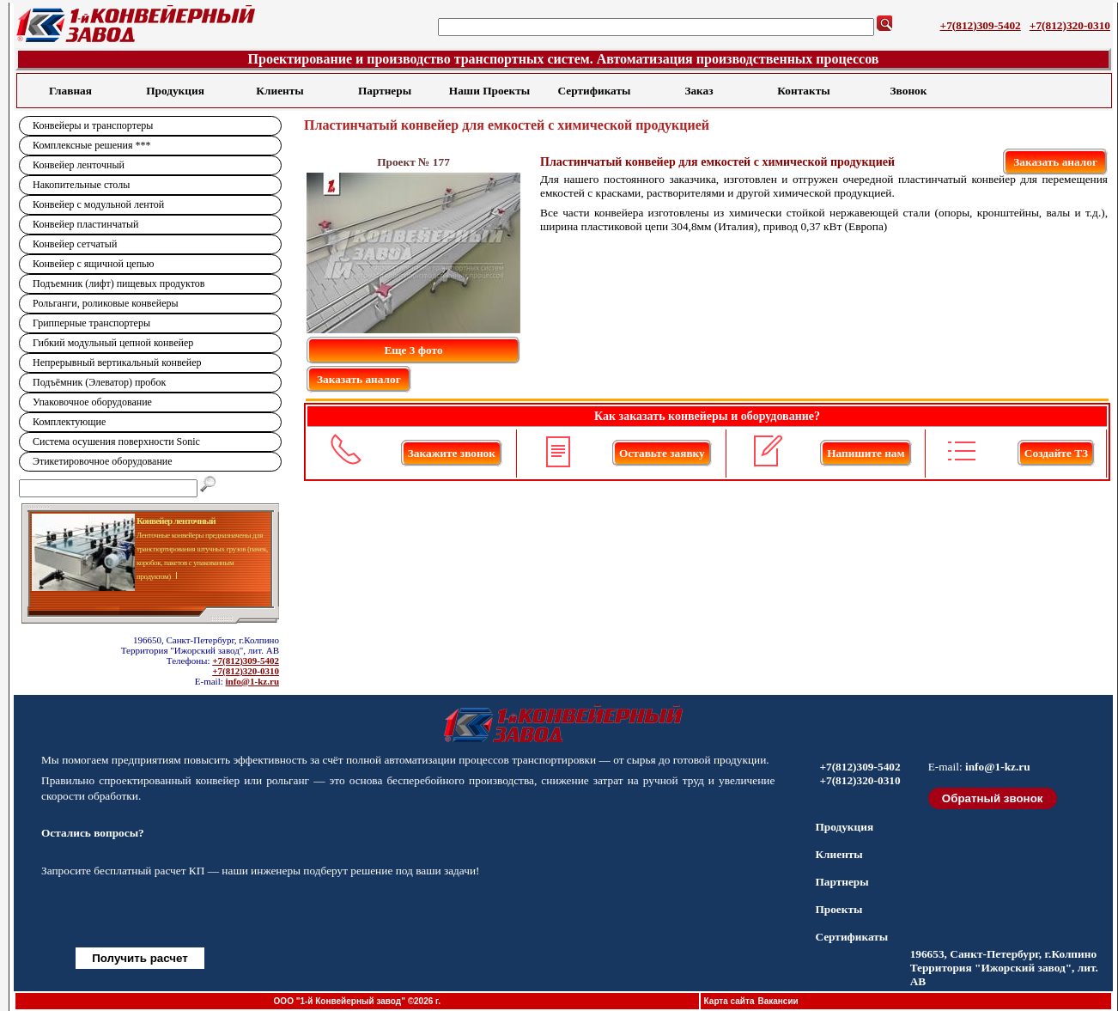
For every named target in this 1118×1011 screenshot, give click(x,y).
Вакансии (777, 1001)
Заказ (698, 90)
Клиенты (279, 90)
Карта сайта (729, 1001)
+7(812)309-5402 (980, 25)
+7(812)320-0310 (1070, 25)
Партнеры (384, 90)
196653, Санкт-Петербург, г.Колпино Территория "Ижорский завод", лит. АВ (1004, 967)
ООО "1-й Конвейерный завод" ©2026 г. (357, 1001)
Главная (70, 90)
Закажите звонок (451, 453)
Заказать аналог (1055, 161)
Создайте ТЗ (1056, 453)
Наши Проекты (489, 90)
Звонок (908, 90)
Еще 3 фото (413, 350)
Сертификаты (594, 90)
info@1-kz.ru (252, 681)
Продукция (175, 90)
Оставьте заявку (662, 453)
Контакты (803, 90)
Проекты (838, 909)
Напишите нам (865, 453)
